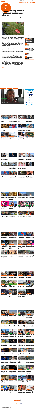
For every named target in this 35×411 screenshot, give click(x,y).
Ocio (30, 2)
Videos (32, 2)
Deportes (28, 2)
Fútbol (3, 67)
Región (23, 2)
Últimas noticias (18, 2)
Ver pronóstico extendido (30, 104)
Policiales (25, 2)
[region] (17, 6)
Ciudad (21, 2)
